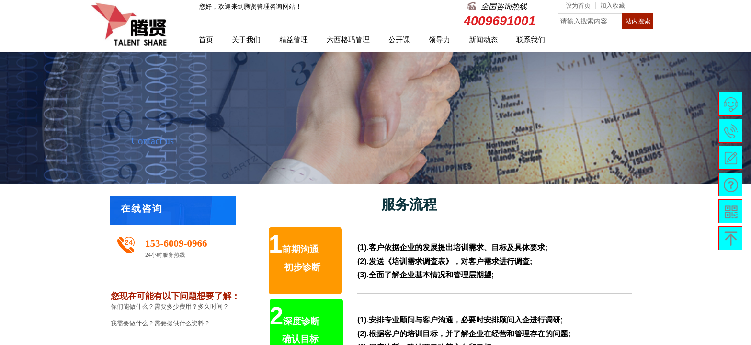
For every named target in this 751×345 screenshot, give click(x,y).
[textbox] (590, 21)
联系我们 (530, 40)
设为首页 (578, 5)
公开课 (399, 40)
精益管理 (293, 40)
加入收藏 (612, 5)
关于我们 (246, 40)
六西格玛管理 (348, 40)
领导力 (439, 40)
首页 (206, 40)
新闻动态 (483, 40)
